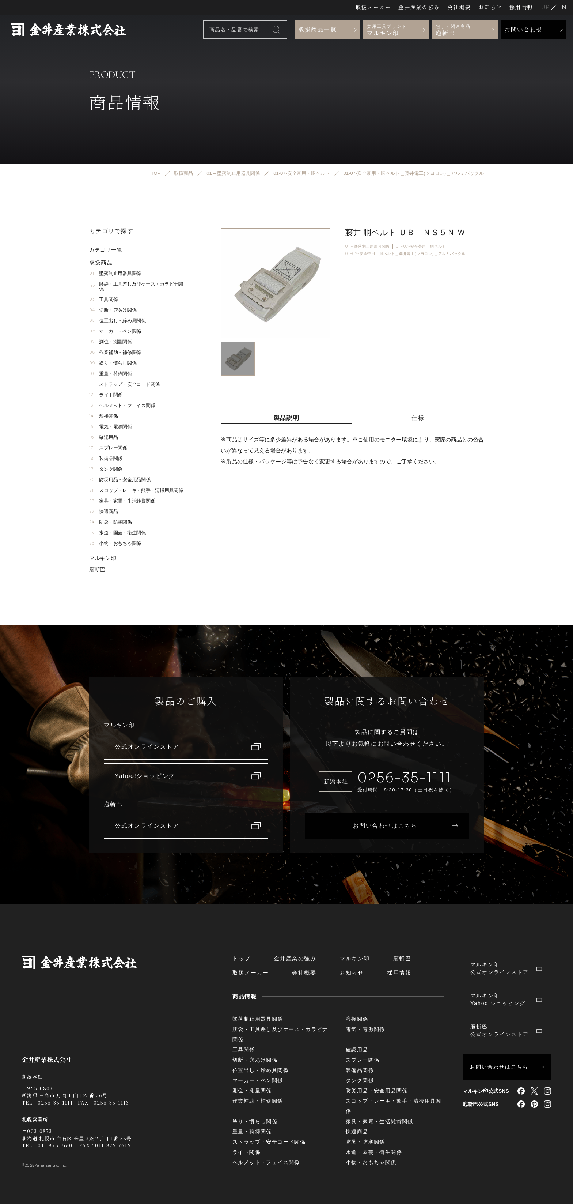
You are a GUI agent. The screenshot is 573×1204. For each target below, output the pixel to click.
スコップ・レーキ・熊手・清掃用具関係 (136, 490)
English (562, 7)
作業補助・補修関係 (115, 352)
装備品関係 (105, 458)
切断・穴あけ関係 (112, 310)
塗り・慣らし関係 (112, 363)
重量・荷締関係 (110, 373)
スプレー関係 (108, 448)
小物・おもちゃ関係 (115, 543)
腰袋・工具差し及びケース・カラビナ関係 (136, 286)
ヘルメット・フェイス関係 (122, 405)
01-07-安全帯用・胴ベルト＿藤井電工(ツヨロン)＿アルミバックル (405, 254)
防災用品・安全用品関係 (120, 479)
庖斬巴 (97, 569)
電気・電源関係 (110, 426)
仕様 (417, 418)
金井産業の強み (419, 7)
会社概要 (459, 7)
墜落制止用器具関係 (115, 273)
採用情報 (521, 7)
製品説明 (286, 418)
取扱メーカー (373, 7)
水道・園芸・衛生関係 (117, 532)
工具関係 (103, 299)
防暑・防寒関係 (110, 522)
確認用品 (103, 437)
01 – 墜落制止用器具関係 (367, 246)
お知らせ (490, 7)
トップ (241, 958)
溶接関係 (103, 416)
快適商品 (103, 511)
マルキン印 (102, 558)
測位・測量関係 (110, 342)
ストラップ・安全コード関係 (124, 384)
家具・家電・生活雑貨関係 (122, 501)
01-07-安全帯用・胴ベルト (421, 246)
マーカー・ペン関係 (115, 331)
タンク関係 (105, 469)
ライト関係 (105, 395)
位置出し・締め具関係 (117, 320)
